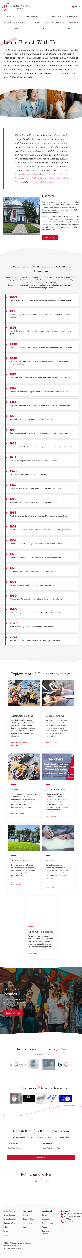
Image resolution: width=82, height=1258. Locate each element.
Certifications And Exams (63, 16)
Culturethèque (28, 1219)
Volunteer (45, 1219)
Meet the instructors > (20, 743)
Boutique (73, 22)
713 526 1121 (68, 1221)
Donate (15, 28)
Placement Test (9, 1223)
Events (36, 22)
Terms (5, 1235)
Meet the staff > (17, 745)
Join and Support (54, 22)
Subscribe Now (41, 1158)
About (9, 16)
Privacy (6, 1231)
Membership (27, 1223)
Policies (6, 1227)
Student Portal (47, 1223)
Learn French (31, 16)
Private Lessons (9, 1219)
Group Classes (9, 1215)
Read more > (47, 236)
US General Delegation (41, 182)
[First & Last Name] (23, 1148)
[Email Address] (58, 1148)
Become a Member (10, 1011)
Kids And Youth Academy (14, 22)
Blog (24, 1227)
